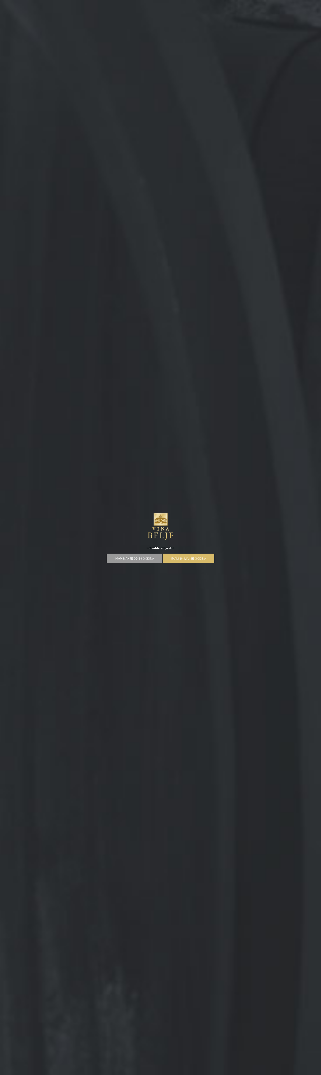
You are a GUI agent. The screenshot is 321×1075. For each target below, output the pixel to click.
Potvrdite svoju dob (160, 548)
